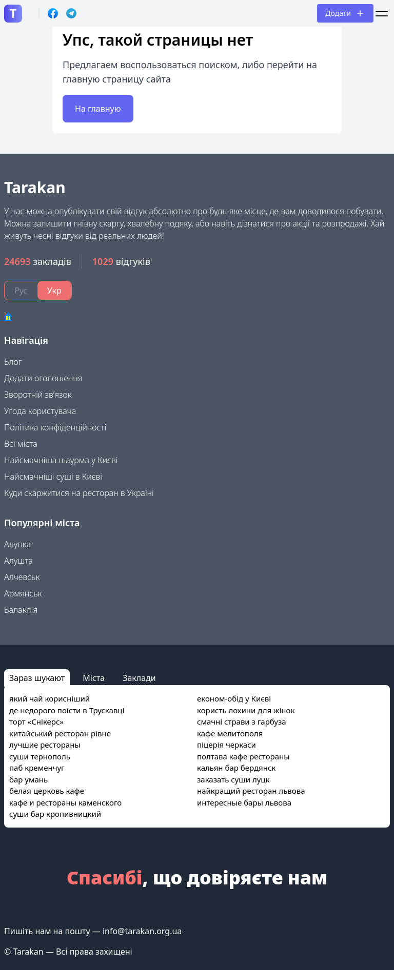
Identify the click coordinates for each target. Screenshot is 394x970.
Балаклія (20, 609)
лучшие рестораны (45, 744)
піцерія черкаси (226, 744)
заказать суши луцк (233, 779)
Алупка (17, 544)
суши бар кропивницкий (55, 814)
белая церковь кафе (46, 791)
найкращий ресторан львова (251, 791)
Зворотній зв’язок (38, 394)
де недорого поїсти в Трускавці (66, 710)
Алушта (18, 560)
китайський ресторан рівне (60, 733)
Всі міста (20, 443)
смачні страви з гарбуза (241, 721)
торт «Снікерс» (36, 721)
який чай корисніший (49, 698)
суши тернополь (39, 756)
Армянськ (23, 593)
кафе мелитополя (230, 733)
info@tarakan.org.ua (142, 931)
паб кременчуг (37, 767)
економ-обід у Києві (234, 698)
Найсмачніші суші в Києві (53, 476)
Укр (54, 290)
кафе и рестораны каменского (65, 802)
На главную (98, 108)
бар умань (28, 779)
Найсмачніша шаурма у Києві (60, 460)
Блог (13, 361)
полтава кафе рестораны (243, 756)
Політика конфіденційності (55, 427)
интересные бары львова (244, 802)
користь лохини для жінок (245, 710)
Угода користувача (40, 411)
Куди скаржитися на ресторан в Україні (79, 493)
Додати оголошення (43, 378)
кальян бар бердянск (236, 767)
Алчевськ (22, 577)
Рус (20, 290)
